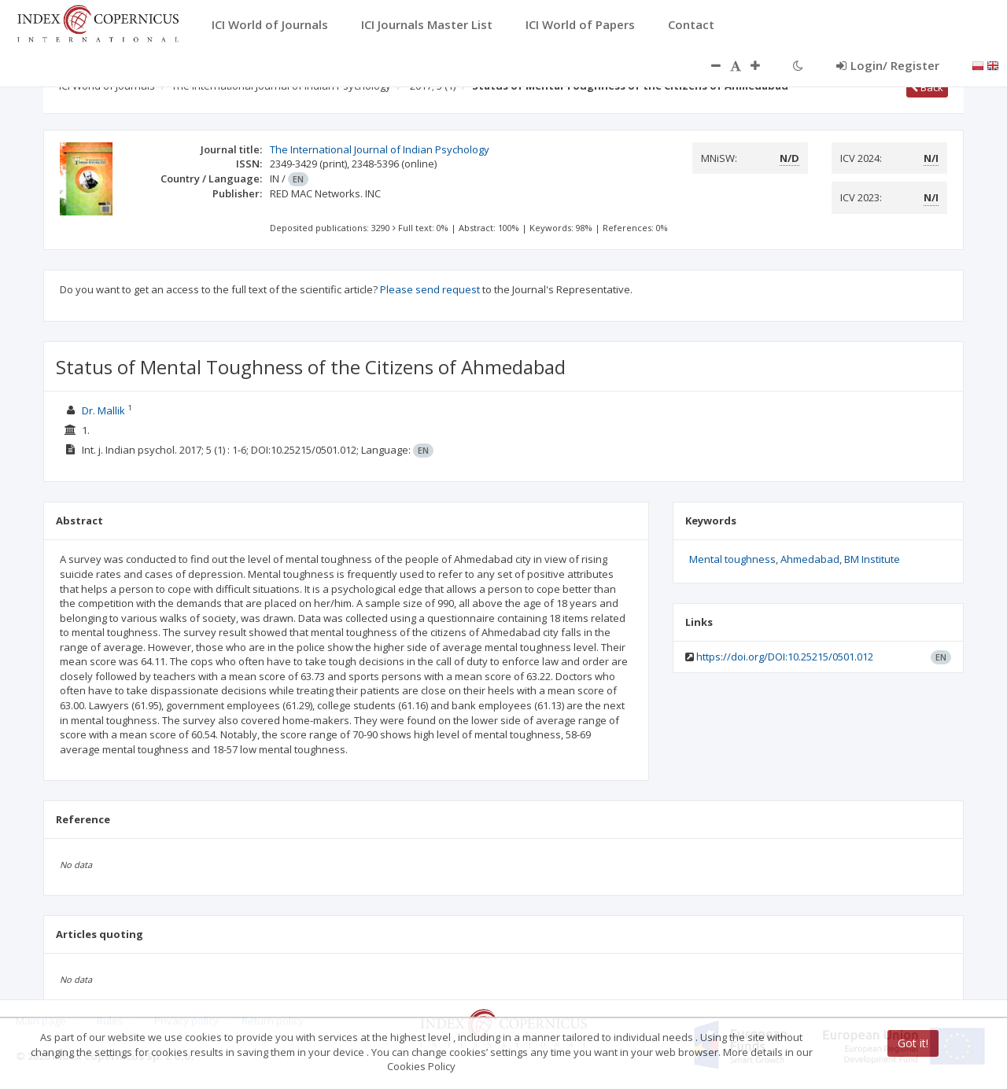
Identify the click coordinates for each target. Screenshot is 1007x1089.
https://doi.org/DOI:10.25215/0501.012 (784, 656)
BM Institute (872, 559)
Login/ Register (887, 65)
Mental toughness (732, 559)
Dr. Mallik (103, 410)
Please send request (430, 289)
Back (927, 87)
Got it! (913, 1043)
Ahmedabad (809, 559)
